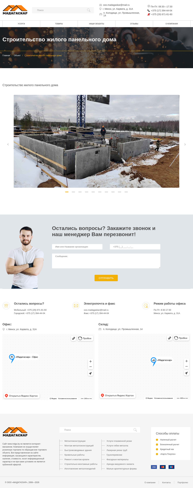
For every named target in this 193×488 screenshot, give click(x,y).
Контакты (166, 482)
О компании (172, 24)
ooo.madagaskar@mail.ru (116, 5)
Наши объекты (96, 24)
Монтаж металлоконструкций (79, 445)
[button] (8, 144)
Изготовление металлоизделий (79, 468)
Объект (17, 55)
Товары (59, 24)
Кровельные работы (74, 455)
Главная (6, 55)
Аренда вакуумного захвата (120, 464)
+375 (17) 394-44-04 (161, 10)
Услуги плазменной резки (119, 441)
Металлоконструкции (74, 441)
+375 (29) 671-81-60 (161, 14)
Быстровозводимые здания (78, 450)
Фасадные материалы (118, 459)
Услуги (21, 24)
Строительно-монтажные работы (80, 464)
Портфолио (182, 482)
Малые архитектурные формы (122, 468)
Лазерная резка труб (117, 450)
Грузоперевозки (114, 455)
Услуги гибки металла (117, 445)
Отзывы (134, 24)
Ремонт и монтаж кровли (76, 459)
